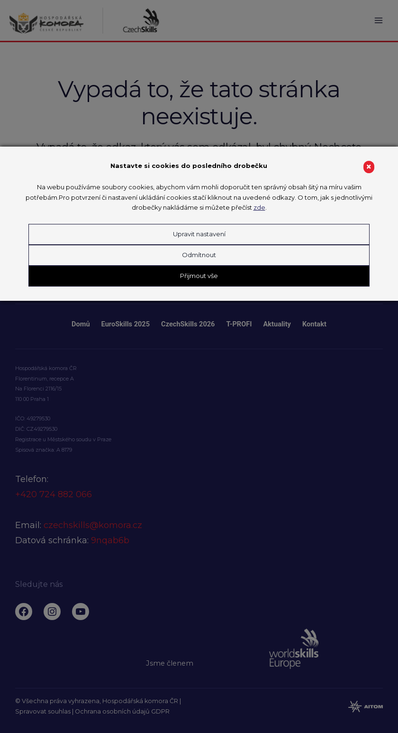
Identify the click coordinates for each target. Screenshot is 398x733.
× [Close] (369, 167)
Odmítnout (199, 255)
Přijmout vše (199, 275)
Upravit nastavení (199, 234)
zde (259, 207)
